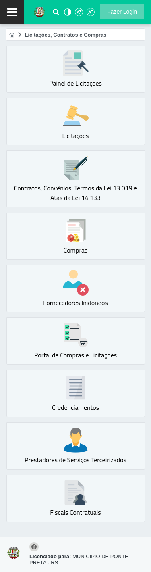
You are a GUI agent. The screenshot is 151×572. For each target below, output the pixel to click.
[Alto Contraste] (67, 14)
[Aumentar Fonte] (78, 14)
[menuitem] (11, 35)
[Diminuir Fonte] (90, 14)
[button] (122, 11)
